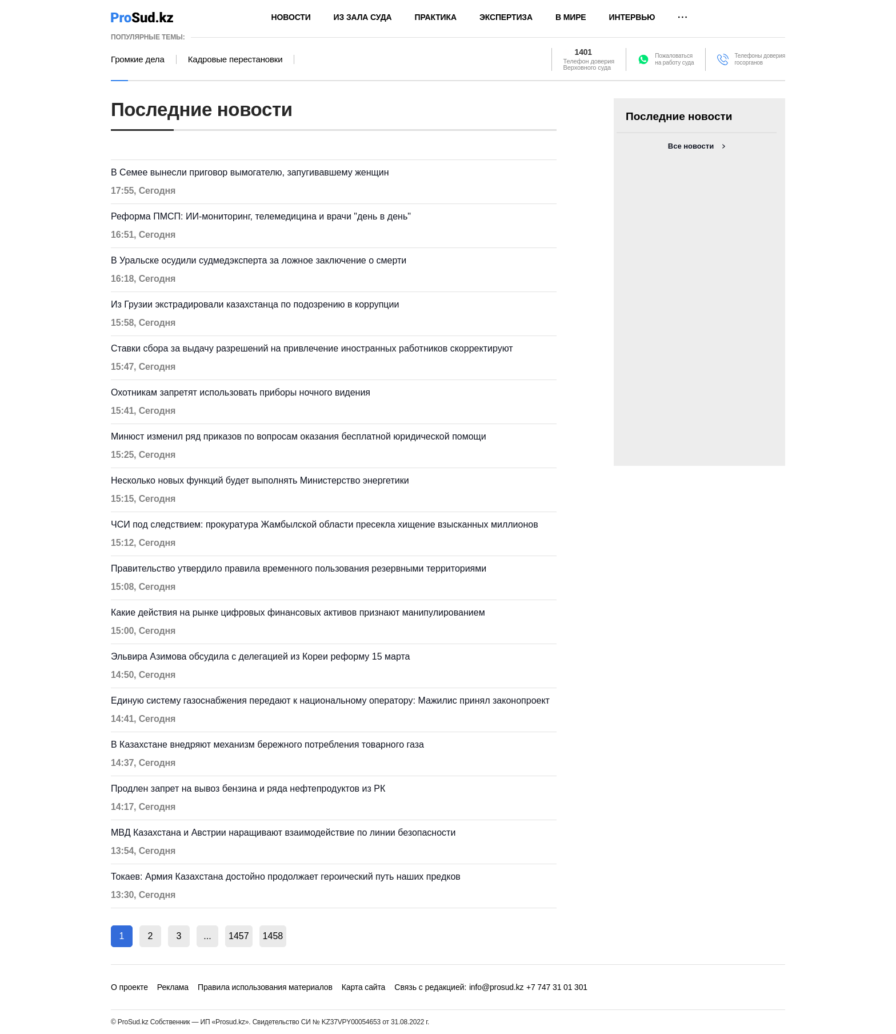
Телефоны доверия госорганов (759, 59)
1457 (239, 936)
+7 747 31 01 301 (556, 987)
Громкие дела (138, 59)
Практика (436, 17)
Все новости (691, 146)
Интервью (632, 17)
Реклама (173, 987)
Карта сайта (363, 987)
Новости (291, 17)
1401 (584, 52)
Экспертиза (506, 17)
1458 (273, 936)
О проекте (129, 987)
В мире (570, 17)
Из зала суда (363, 17)
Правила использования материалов (265, 987)
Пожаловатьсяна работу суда (674, 59)
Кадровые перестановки (235, 59)
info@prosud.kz (496, 987)
